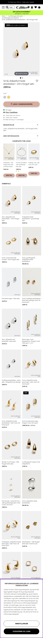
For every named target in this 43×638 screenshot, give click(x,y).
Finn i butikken (10, 112)
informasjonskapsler (11, 614)
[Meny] (3, 7)
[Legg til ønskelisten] (37, 81)
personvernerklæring (12, 612)
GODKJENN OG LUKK (21, 631)
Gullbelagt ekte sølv (15, 16)
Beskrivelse (8, 125)
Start (3, 16)
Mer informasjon (11, 136)
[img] (20, 78)
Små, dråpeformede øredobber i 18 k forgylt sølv (20, 19)
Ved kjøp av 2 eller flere (21, 13)
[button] (33, 7)
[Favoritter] (36, 7)
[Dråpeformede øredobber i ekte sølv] (5, 97)
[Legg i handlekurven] (21, 104)
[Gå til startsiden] (21, 7)
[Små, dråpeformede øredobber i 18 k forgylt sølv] (9, 97)
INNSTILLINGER (21, 624)
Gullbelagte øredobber (10, 18)
